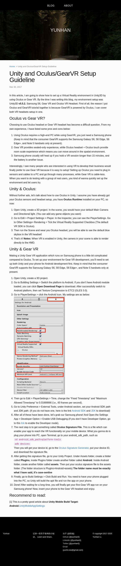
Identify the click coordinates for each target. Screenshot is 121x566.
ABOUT (68, 5)
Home (12, 66)
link (23, 423)
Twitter (66, 543)
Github (66, 537)
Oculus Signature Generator (74, 448)
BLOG (50, 5)
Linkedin (66, 540)
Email (65, 547)
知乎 (65, 533)
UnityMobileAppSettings (32, 506)
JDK (93, 410)
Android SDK (79, 410)
